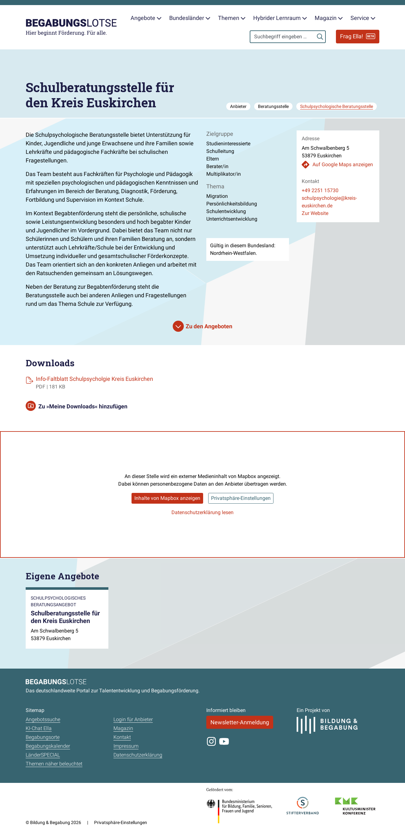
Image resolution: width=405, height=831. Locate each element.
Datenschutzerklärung (137, 755)
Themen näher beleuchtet (54, 764)
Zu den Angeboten (209, 326)
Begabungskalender (48, 746)
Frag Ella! (357, 36)
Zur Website (315, 213)
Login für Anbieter (133, 719)
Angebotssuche (43, 719)
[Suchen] (320, 36)
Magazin (123, 728)
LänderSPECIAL (43, 755)
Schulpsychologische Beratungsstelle (336, 106)
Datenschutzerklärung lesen (202, 512)
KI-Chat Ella (39, 728)
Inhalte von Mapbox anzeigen (167, 498)
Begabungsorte (43, 737)
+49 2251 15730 (320, 190)
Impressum (125, 746)
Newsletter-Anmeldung (239, 722)
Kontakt (122, 737)
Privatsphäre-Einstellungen (241, 498)
